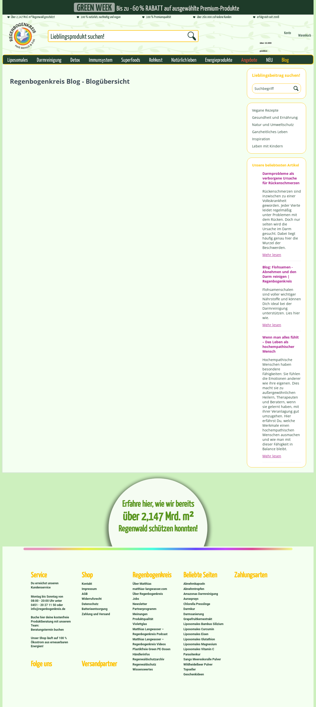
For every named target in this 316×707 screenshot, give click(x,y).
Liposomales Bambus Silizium (203, 624)
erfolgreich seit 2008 (266, 17)
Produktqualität (143, 619)
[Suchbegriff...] (123, 36)
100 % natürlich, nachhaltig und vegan (98, 17)
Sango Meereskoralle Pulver (202, 659)
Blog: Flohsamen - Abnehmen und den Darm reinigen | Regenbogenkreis (279, 274)
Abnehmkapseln (194, 584)
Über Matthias (142, 584)
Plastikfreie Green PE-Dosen (151, 649)
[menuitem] (123, 37)
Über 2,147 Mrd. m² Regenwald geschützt (31, 17)
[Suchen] (191, 36)
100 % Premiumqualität (156, 17)
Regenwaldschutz (144, 664)
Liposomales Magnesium (200, 644)
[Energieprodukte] (219, 59)
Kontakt (87, 584)
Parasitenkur (191, 654)
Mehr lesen (271, 254)
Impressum (89, 589)
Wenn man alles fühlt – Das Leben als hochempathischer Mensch (280, 344)
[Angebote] (249, 59)
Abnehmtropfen (193, 589)
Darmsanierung (193, 614)
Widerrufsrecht (92, 599)
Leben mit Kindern (267, 146)
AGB (85, 594)
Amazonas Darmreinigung (200, 594)
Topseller (189, 669)
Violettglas (140, 624)
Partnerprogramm (144, 609)
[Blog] (285, 59)
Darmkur (189, 609)
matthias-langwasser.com (150, 589)
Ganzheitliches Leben (270, 131)
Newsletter (140, 604)
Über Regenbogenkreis (148, 594)
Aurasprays (190, 599)
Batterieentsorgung (94, 609)
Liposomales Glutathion (199, 639)
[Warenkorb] (305, 37)
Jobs (136, 599)
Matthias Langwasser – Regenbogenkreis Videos (149, 642)
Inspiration (261, 139)
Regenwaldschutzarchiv (148, 659)
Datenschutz (90, 604)
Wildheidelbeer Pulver (198, 664)
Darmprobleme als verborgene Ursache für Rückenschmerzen (280, 178)
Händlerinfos (141, 654)
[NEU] (269, 59)
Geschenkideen (193, 674)
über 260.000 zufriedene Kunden (212, 17)
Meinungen (140, 614)
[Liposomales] (17, 59)
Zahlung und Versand (96, 614)
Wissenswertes (143, 669)
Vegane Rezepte (265, 110)
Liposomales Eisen (195, 634)
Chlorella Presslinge (196, 604)
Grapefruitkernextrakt (197, 619)
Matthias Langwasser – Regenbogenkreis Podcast (150, 631)
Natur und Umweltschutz (273, 124)
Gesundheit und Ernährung (275, 117)
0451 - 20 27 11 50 (44, 605)
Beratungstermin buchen (47, 629)
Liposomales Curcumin (198, 629)
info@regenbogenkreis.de (48, 609)
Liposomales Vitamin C (198, 649)
